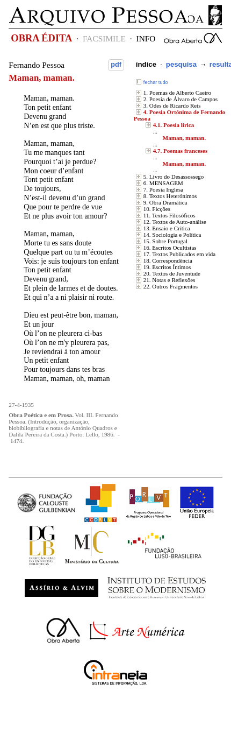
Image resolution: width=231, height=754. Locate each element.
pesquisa (181, 64)
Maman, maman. (184, 138)
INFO (146, 38)
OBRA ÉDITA (41, 38)
